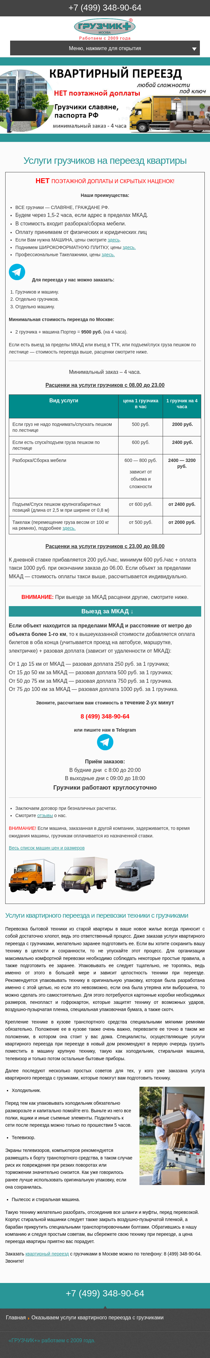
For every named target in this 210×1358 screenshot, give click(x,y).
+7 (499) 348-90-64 (105, 7)
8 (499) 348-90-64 (105, 716)
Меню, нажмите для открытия (105, 48)
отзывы (45, 815)
